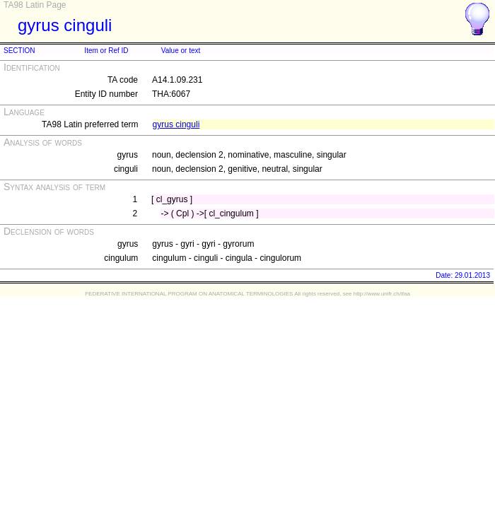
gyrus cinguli (176, 124)
